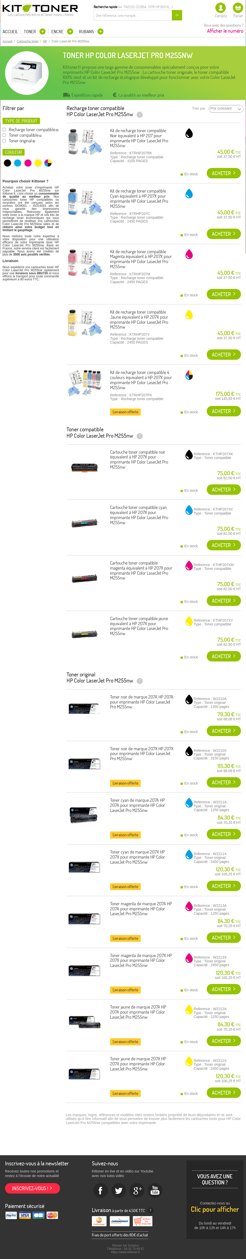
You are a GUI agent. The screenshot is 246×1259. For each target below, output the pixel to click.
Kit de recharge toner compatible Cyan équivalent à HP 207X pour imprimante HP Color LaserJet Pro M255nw (139, 198)
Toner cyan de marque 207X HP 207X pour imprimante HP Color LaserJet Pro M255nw (137, 857)
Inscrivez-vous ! (30, 1188)
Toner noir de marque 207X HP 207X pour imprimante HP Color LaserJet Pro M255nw (141, 754)
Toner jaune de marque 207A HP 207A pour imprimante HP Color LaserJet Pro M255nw (138, 1012)
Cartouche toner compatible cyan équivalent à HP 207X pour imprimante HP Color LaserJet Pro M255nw (139, 514)
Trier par (198, 108)
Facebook (100, 1190)
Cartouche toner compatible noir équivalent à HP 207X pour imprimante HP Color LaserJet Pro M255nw (139, 459)
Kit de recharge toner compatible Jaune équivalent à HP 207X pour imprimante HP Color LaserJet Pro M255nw (139, 319)
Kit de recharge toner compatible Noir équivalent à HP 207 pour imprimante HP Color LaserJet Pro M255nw (139, 138)
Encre (58, 32)
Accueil (10, 31)
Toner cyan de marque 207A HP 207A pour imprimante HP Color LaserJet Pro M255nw (137, 805)
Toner (30, 32)
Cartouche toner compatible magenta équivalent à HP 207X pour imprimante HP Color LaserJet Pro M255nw (141, 570)
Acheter (221, 173)
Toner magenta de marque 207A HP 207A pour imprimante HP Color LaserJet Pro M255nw (141, 909)
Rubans (87, 32)
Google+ (137, 1190)
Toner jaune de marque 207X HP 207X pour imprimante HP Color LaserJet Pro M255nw (138, 1064)
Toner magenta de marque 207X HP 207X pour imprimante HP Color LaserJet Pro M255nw (141, 960)
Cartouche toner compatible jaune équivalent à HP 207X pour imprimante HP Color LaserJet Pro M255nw (139, 626)
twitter (119, 1190)
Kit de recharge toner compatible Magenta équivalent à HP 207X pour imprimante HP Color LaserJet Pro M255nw (141, 259)
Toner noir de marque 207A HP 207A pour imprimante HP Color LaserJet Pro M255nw (141, 702)
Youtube (155, 1190)
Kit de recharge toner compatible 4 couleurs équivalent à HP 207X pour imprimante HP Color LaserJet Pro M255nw (141, 379)
